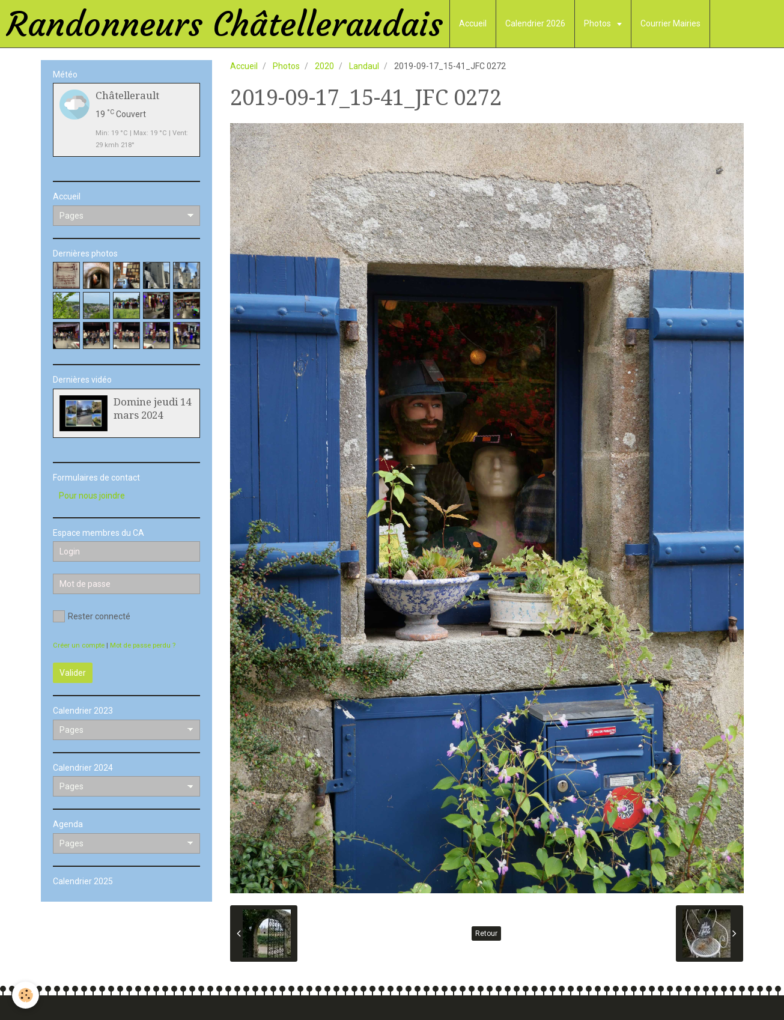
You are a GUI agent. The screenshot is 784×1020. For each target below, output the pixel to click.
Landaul (364, 66)
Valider (72, 673)
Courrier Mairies (670, 23)
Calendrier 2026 (535, 23)
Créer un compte (79, 645)
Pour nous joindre (92, 495)
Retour (486, 933)
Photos (598, 23)
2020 (324, 66)
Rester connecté (91, 616)
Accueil (473, 23)
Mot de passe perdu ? (142, 645)
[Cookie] (25, 995)
